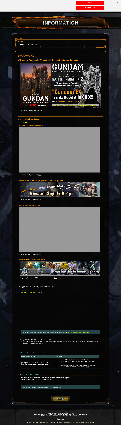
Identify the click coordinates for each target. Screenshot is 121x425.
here (41, 110)
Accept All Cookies (90, 6)
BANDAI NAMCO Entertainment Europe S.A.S (62, 422)
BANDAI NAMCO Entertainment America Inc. (38, 422)
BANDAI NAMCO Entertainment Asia (85, 422)
